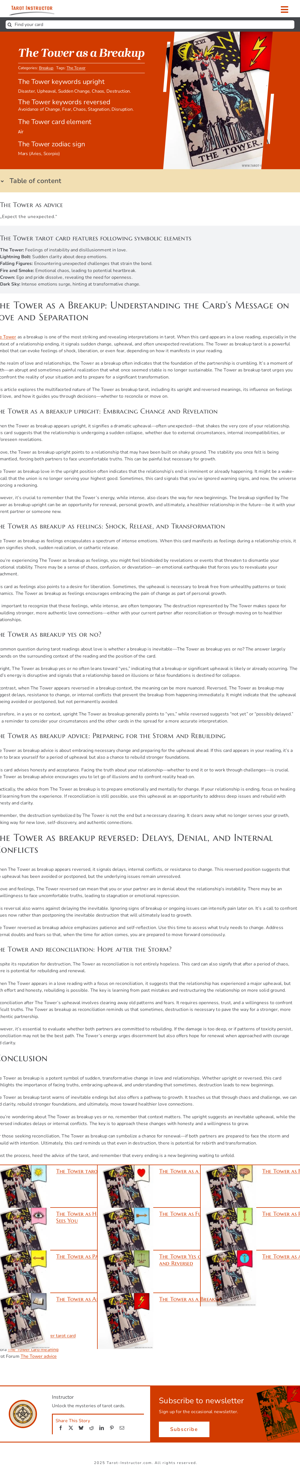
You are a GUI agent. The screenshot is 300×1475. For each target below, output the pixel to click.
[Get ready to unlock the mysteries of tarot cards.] (41, 8)
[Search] (10, 24)
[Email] (122, 1428)
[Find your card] (150, 24)
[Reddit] (91, 1428)
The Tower (76, 69)
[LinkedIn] (102, 1428)
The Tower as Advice (83, 1299)
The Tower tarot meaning (90, 1171)
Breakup (46, 69)
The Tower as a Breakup (190, 1299)
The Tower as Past (79, 1256)
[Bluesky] (81, 1428)
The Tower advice (39, 1356)
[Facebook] (61, 1428)
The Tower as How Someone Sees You (93, 1217)
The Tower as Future (186, 1213)
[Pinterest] (112, 1428)
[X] (71, 1428)
